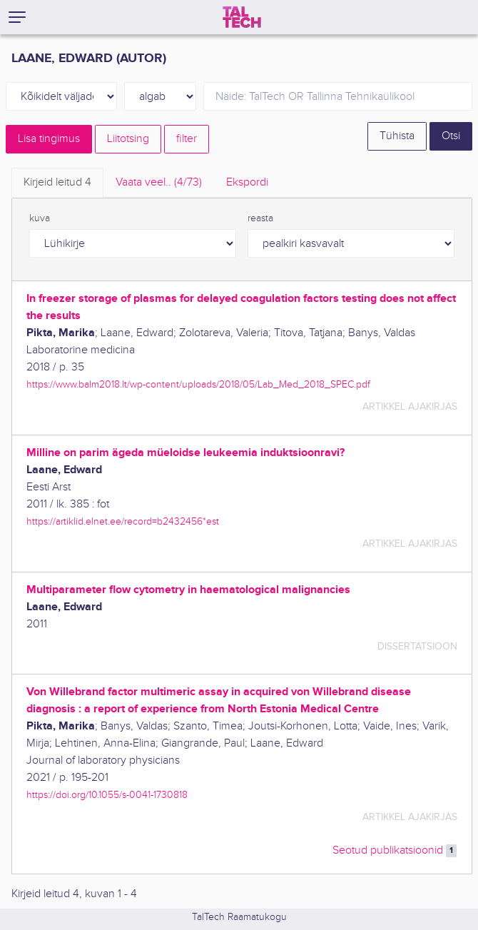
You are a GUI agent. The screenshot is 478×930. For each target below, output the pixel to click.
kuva (39, 218)
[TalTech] (242, 17)
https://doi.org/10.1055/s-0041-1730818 (107, 795)
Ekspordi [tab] (247, 182)
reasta (260, 218)
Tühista (397, 136)
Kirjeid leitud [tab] (57, 182)
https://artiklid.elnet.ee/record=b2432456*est (122, 521)
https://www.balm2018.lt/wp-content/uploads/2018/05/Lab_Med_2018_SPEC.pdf (198, 384)
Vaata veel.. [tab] (159, 182)
